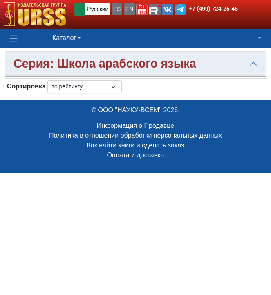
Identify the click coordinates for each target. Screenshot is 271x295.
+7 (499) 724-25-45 (213, 8)
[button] (142, 9)
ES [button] (117, 9)
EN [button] (129, 9)
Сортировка (26, 86)
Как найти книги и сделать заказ (135, 145)
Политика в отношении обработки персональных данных (135, 135)
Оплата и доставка (135, 155)
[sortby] (84, 86)
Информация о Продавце (135, 125)
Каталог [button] (64, 37)
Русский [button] (97, 9)
